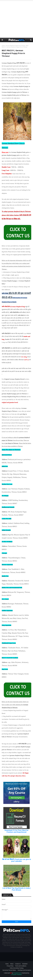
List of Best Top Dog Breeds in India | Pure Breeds (17, 889)
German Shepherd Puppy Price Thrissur (15, 45)
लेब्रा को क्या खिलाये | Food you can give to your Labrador (16, 860)
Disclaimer (25, 964)
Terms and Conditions (20, 966)
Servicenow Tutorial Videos (9, 970)
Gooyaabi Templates (16, 974)
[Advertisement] (16, 19)
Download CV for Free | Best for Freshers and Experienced (16, 831)
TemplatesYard (17, 973)
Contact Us (18, 964)
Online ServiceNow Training (16, 968)
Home (3, 45)
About (11, 964)
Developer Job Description (24, 970)
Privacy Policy (10, 966)
